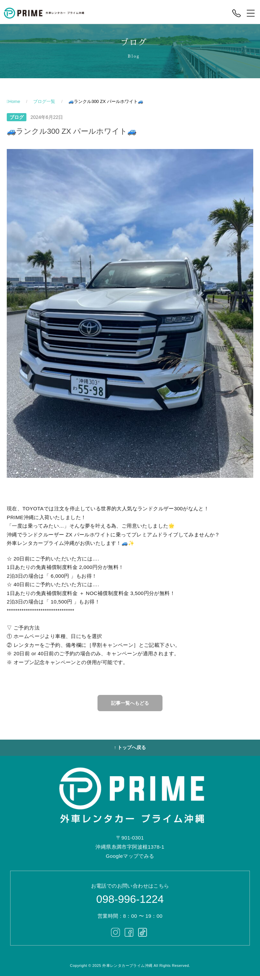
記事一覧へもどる (130, 703)
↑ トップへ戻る (130, 747)
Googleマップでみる (130, 856)
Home (14, 101)
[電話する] (236, 13)
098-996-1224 (130, 899)
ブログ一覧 (44, 101)
